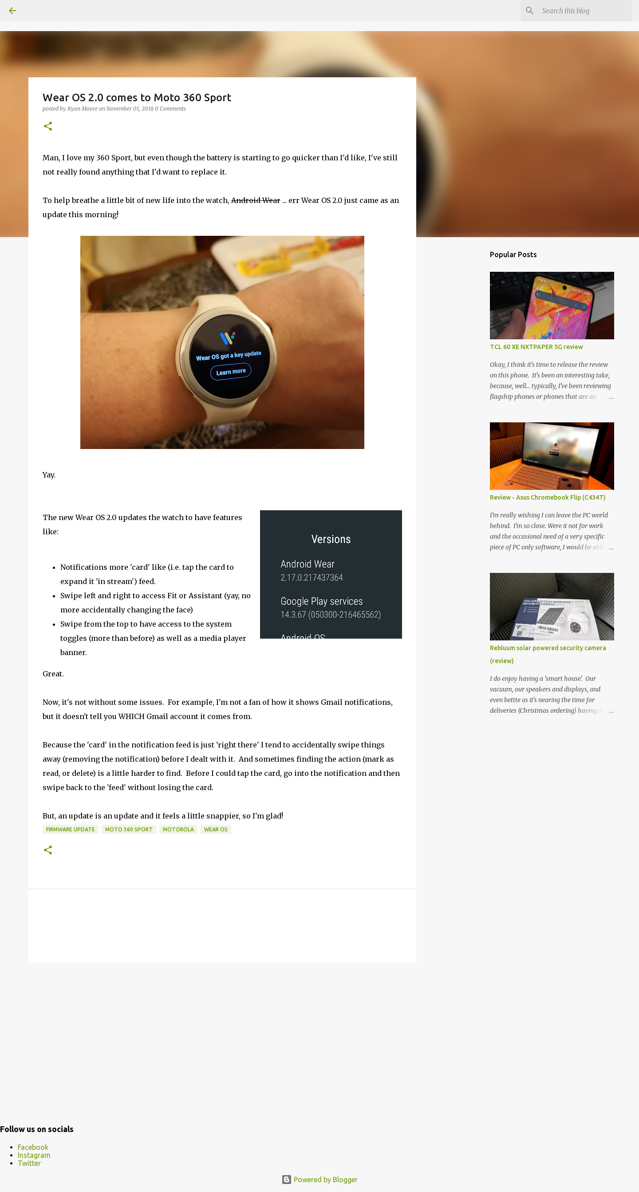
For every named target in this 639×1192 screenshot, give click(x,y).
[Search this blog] (585, 10)
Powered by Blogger (319, 1180)
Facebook (33, 1147)
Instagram (34, 1155)
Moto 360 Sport (129, 829)
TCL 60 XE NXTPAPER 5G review (536, 346)
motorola (178, 829)
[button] (48, 127)
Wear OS (216, 829)
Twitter (29, 1163)
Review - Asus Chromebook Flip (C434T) (548, 497)
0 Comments (170, 108)
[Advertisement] (222, 1038)
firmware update (70, 829)
